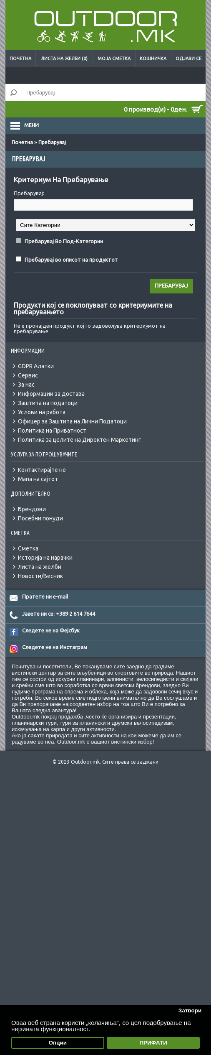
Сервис (28, 375)
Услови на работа (41, 412)
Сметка (28, 548)
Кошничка (153, 58)
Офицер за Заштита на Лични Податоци (72, 421)
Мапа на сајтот (38, 479)
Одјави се (188, 58)
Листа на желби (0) (64, 58)
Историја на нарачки (45, 557)
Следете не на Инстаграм (54, 647)
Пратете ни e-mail (45, 596)
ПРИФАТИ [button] (153, 1043)
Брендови (32, 509)
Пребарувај (52, 142)
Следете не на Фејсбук (51, 630)
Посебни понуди (40, 518)
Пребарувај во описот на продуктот (71, 259)
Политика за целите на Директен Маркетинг (79, 439)
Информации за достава (51, 393)
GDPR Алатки (36, 366)
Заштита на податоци (48, 403)
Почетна (20, 58)
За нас (26, 384)
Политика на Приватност (52, 430)
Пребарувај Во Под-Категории (64, 241)
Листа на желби (39, 566)
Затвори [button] (190, 1010)
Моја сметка (114, 58)
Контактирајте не (42, 469)
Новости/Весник (40, 576)
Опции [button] (58, 1043)
